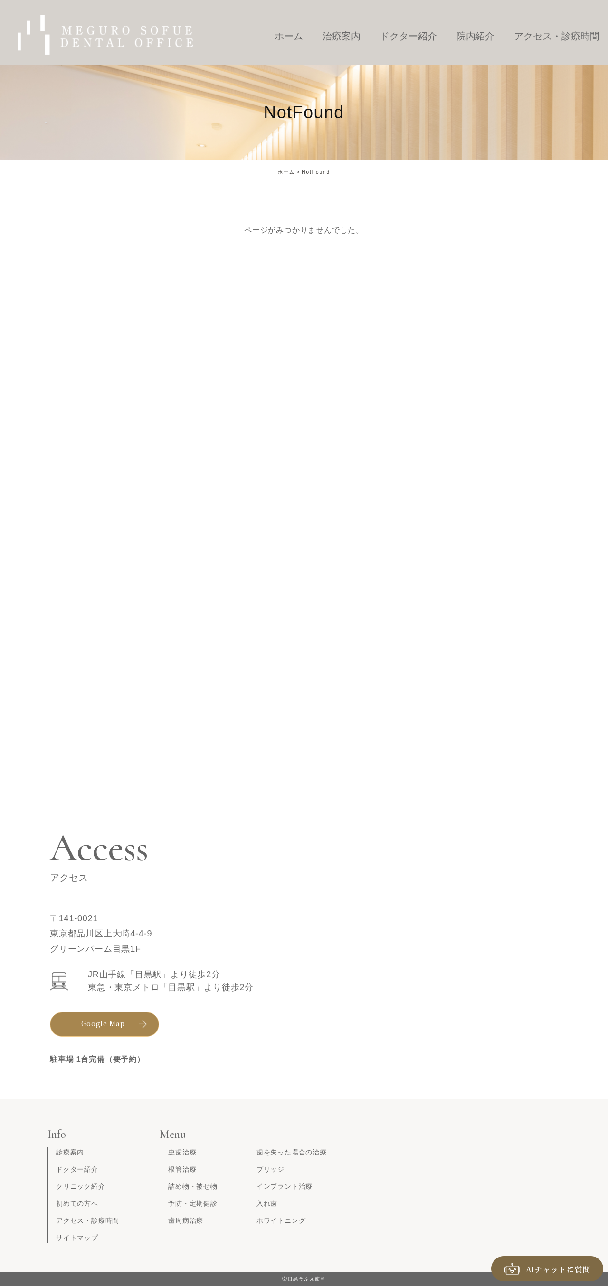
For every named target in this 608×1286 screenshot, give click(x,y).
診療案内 (70, 1152)
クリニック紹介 (80, 1186)
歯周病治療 (185, 1220)
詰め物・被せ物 (193, 1186)
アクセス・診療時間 (87, 1220)
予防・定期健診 (193, 1203)
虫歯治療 (182, 1152)
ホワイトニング (281, 1220)
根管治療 (182, 1169)
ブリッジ (270, 1169)
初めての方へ (77, 1203)
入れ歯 (266, 1203)
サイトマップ (77, 1237)
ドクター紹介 (77, 1169)
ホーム (286, 172)
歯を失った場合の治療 (291, 1152)
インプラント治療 (284, 1186)
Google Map (103, 1023)
